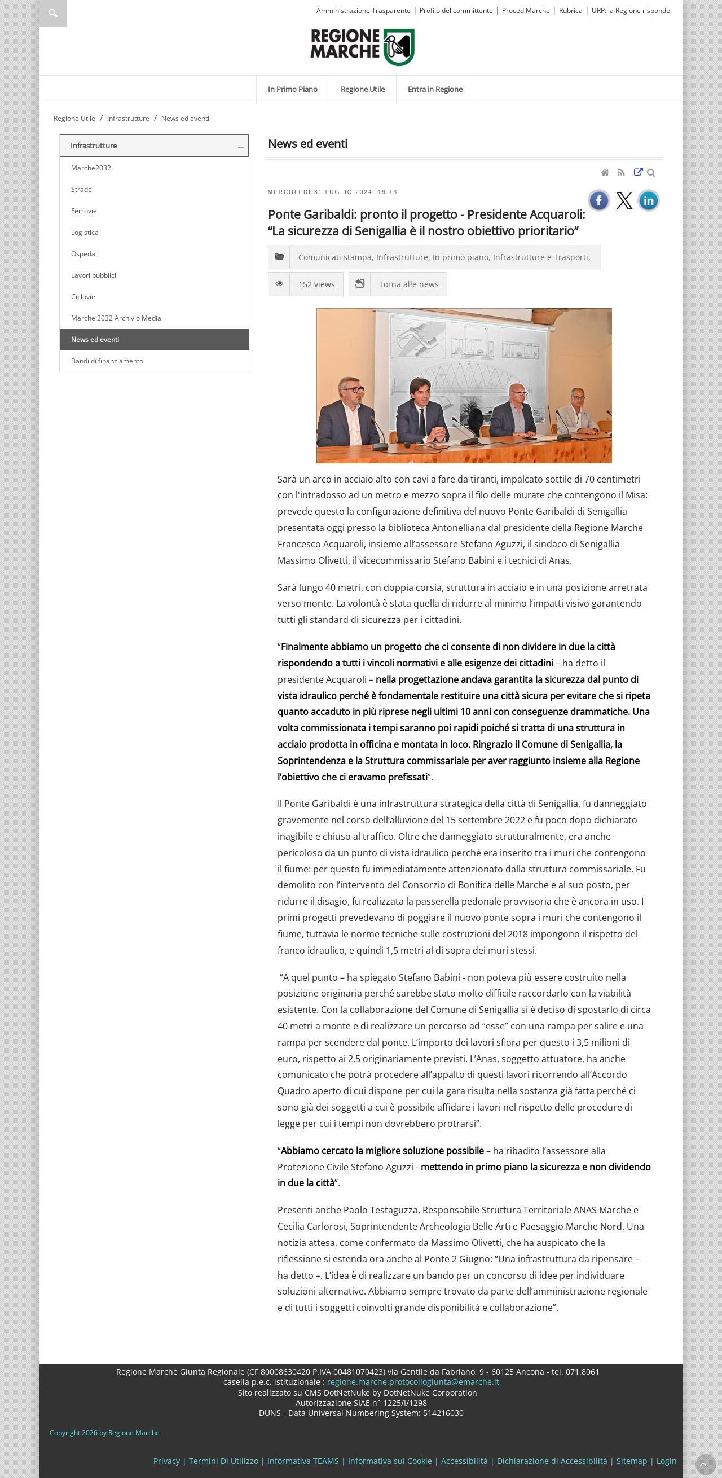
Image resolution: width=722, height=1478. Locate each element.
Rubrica (571, 10)
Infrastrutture (402, 257)
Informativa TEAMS (303, 1460)
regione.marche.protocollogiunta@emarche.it (412, 1381)
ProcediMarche (526, 10)
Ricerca (53, 13)
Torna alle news (409, 284)
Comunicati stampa (335, 257)
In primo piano (460, 257)
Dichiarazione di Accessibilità (552, 1460)
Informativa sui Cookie (390, 1460)
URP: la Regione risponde (631, 10)
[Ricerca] (75, 13)
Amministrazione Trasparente (363, 10)
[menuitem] (292, 89)
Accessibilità (464, 1460)
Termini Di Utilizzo (223, 1460)
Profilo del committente (456, 10)
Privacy (166, 1460)
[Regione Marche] (362, 46)
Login (667, 1460)
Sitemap (632, 1460)
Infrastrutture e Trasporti (540, 257)
